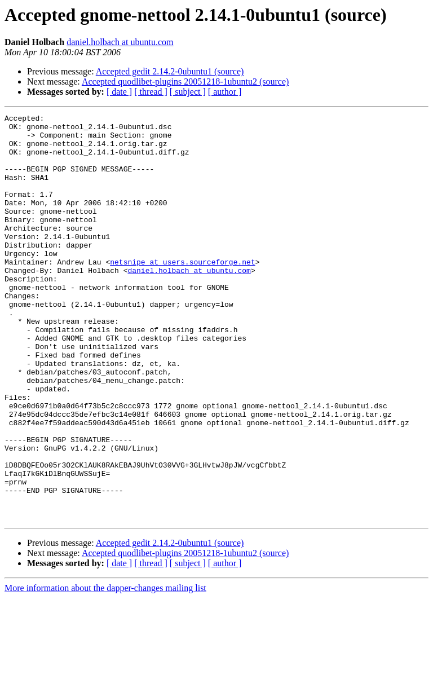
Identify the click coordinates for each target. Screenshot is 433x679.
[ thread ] (150, 91)
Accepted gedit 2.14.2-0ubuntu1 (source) (170, 71)
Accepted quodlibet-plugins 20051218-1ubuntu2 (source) (185, 81)
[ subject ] (188, 91)
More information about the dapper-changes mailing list (105, 669)
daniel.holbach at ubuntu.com (120, 42)
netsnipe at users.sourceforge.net (182, 292)
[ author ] (225, 91)
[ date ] (119, 91)
